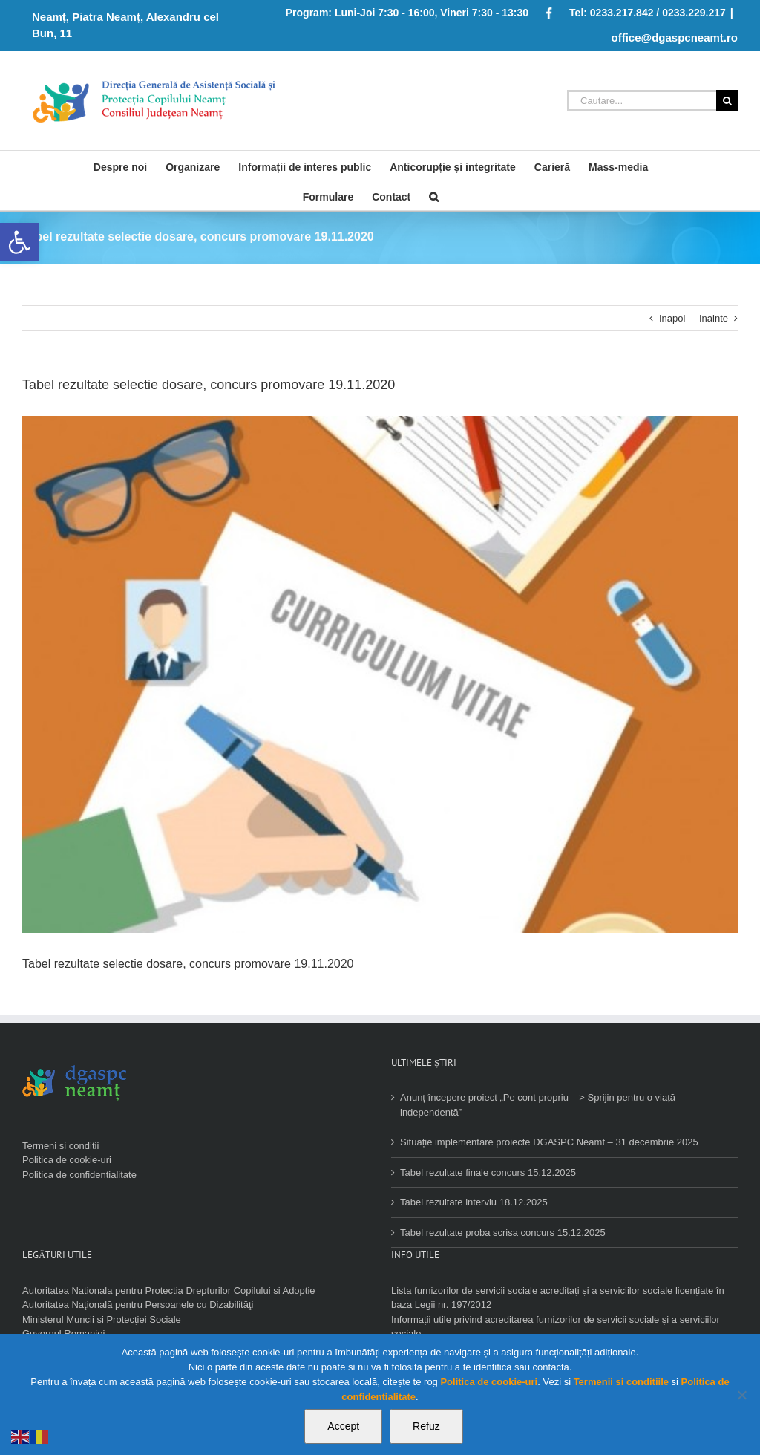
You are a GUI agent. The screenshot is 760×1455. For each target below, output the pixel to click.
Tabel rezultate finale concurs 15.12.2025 (488, 1172)
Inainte (713, 318)
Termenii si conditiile (621, 1381)
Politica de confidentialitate (79, 1174)
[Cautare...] (641, 100)
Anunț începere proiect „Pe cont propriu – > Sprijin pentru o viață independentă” (537, 1105)
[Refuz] (741, 1394)
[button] (19, 242)
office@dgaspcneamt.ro (675, 37)
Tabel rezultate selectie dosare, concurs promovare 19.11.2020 (187, 963)
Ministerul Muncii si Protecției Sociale (101, 1319)
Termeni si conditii (60, 1145)
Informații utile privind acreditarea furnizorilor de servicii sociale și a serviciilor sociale (555, 1327)
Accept (343, 1426)
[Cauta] (434, 195)
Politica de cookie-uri (66, 1159)
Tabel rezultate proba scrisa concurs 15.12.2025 (503, 1232)
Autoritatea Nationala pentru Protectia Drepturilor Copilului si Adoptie (168, 1290)
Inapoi (672, 318)
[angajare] (380, 674)
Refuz (426, 1426)
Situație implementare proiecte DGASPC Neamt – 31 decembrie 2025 (549, 1142)
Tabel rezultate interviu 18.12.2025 (474, 1202)
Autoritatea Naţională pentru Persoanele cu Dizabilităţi (137, 1304)
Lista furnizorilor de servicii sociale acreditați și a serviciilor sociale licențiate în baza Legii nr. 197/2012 (557, 1298)
